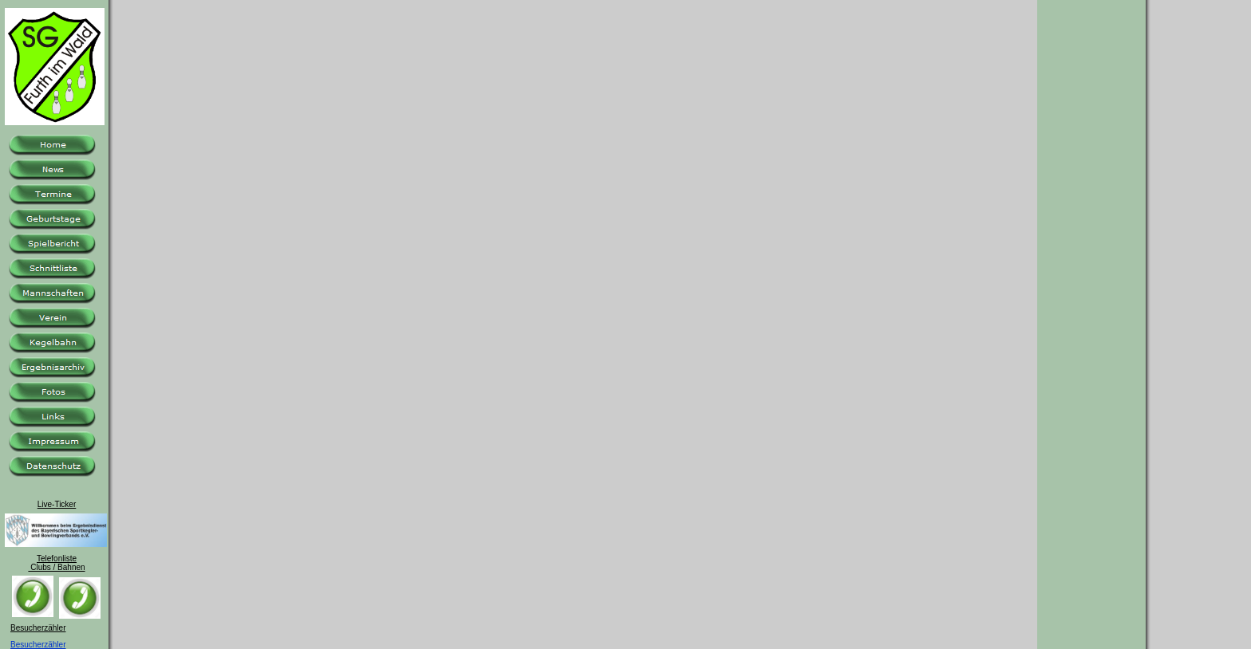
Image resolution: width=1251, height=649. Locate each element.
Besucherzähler (37, 644)
